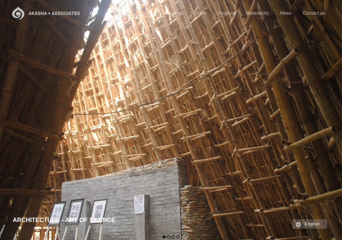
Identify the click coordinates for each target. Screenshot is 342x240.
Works (200, 13)
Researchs (257, 13)
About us (173, 13)
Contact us (314, 13)
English (312, 223)
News (286, 13)
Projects (226, 13)
